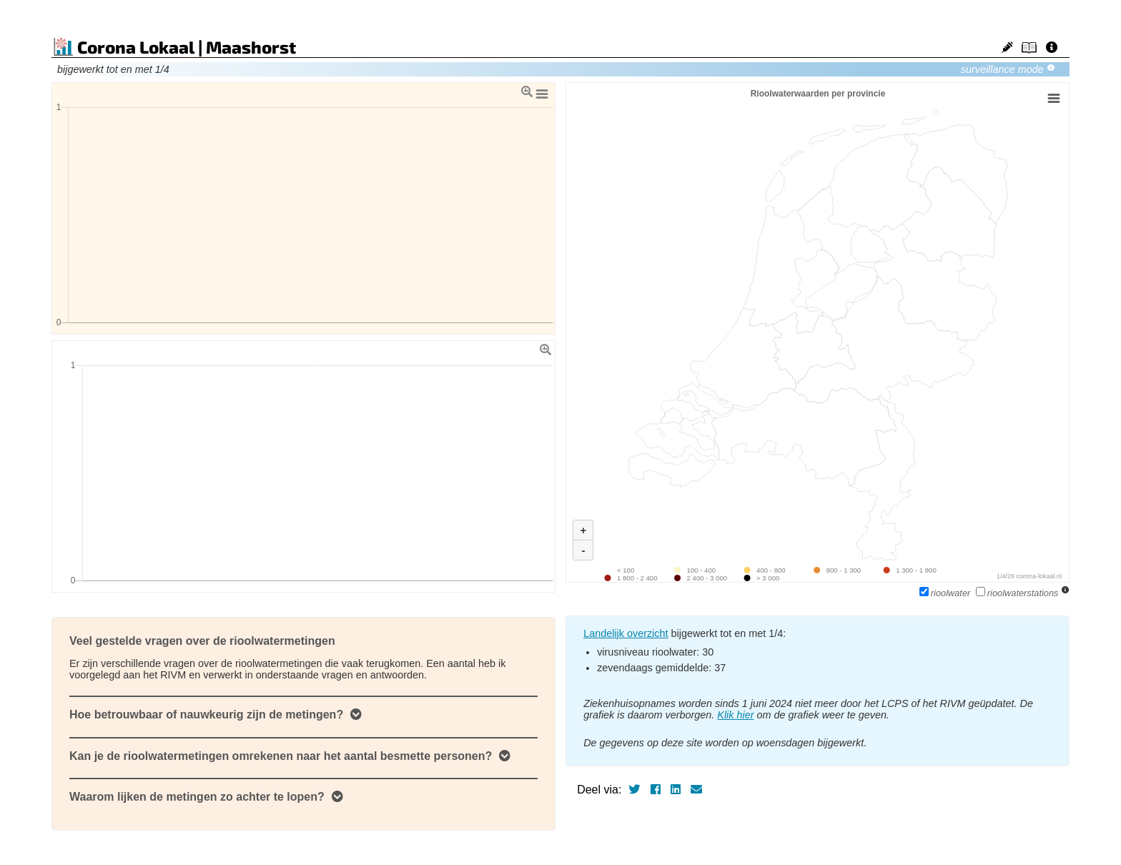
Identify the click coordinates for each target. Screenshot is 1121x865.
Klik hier (735, 715)
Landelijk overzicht (625, 633)
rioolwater (946, 593)
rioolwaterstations (1018, 593)
